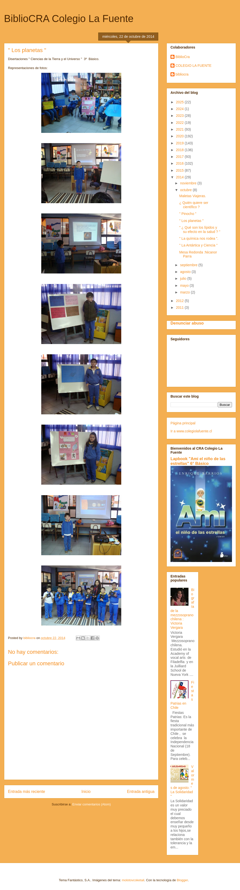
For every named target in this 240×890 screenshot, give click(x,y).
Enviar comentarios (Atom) (91, 804)
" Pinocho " (187, 214)
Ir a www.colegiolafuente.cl (191, 431)
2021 (180, 129)
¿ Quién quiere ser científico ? (193, 205)
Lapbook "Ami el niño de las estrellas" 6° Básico (198, 461)
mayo (185, 285)
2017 (180, 157)
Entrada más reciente (26, 791)
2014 (180, 177)
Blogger (182, 880)
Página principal (183, 423)
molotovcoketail (133, 880)
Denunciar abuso (187, 323)
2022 (180, 123)
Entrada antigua (140, 791)
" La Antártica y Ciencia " (198, 245)
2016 (180, 163)
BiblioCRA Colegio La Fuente (69, 18)
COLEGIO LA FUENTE (194, 66)
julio (183, 278)
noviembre (188, 183)
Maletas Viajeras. (192, 196)
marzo (185, 292)
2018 (180, 150)
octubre (186, 190)
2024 (180, 109)
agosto (186, 272)
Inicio (86, 791)
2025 (180, 102)
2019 (180, 143)
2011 (180, 308)
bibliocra (182, 74)
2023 (180, 116)
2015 (180, 170)
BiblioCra (183, 57)
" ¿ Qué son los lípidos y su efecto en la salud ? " (199, 229)
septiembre (189, 265)
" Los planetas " (191, 221)
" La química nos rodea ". (198, 238)
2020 (180, 136)
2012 (180, 301)
